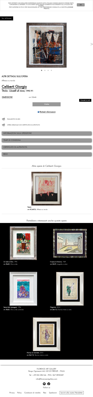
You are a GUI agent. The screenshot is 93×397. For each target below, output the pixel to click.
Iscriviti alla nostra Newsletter (72, 393)
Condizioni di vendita (32, 393)
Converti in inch (85, 100)
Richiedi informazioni (48, 112)
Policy (19, 393)
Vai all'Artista (6, 18)
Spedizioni (53, 393)
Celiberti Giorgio (14, 86)
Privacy (12, 393)
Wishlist (46, 104)
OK (81, 5)
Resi (44, 393)
